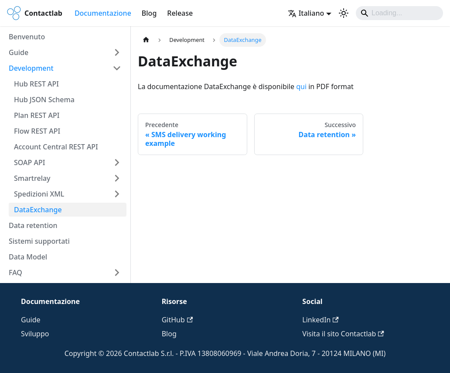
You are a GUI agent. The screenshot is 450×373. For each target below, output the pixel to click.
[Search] (399, 13)
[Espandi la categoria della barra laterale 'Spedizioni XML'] (116, 194)
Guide (31, 320)
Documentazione (103, 13)
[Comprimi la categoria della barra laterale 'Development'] (116, 68)
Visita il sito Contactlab (343, 333)
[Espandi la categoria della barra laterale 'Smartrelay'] (116, 178)
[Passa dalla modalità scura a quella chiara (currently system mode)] (344, 13)
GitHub (177, 320)
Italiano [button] (306, 13)
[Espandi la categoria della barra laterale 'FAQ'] (116, 273)
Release (180, 13)
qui (301, 86)
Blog (149, 13)
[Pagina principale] (146, 40)
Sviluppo (35, 333)
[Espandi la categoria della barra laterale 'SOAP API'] (116, 162)
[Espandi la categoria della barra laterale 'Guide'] (116, 52)
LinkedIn (320, 320)
